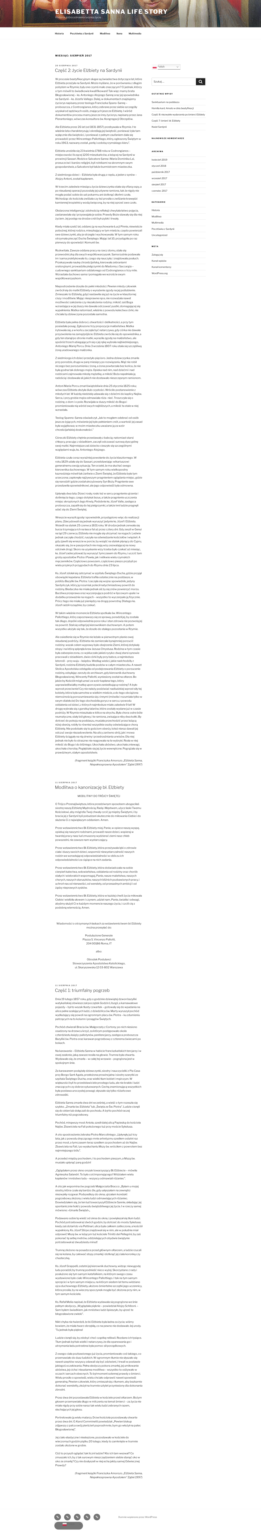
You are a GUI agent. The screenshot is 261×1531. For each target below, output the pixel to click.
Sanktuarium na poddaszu (165, 102)
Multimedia (135, 33)
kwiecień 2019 (159, 159)
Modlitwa (105, 33)
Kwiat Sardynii (159, 126)
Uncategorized (159, 235)
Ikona (119, 33)
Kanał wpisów (159, 260)
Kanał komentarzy (161, 266)
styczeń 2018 (159, 165)
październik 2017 (161, 172)
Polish (159, 67)
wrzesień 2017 (159, 178)
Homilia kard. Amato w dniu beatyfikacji (173, 108)
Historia (59, 33)
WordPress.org (160, 273)
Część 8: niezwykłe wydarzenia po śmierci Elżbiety (178, 114)
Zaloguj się (157, 254)
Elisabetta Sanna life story (111, 11)
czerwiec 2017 (159, 190)
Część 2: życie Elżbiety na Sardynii (88, 70)
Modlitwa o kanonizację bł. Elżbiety (89, 787)
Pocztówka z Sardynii (82, 33)
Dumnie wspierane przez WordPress (137, 1517)
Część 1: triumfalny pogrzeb (82, 990)
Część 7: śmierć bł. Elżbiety (166, 120)
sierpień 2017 (159, 184)
